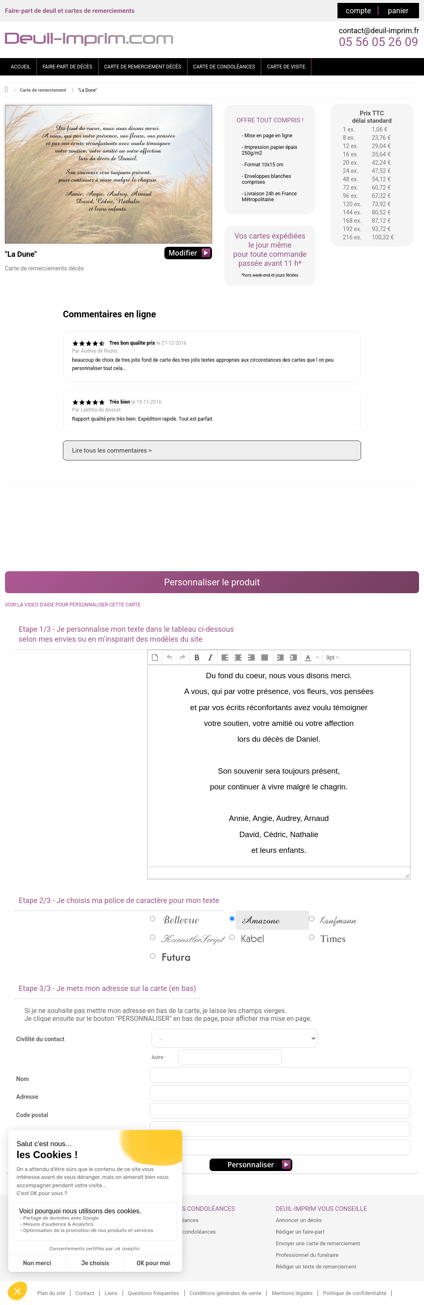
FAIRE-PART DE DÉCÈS (67, 67)
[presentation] (155, 657)
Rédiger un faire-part (300, 1232)
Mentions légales (292, 1293)
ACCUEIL (21, 67)
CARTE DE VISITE (286, 67)
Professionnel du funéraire (307, 1255)
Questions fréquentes (153, 1293)
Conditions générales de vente (226, 1293)
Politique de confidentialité (354, 1293)
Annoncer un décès (299, 1220)
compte (358, 10)
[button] (155, 657)
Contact (84, 1293)
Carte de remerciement (43, 90)
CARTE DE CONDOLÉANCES (224, 67)
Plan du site (51, 1293)
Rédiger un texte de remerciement (316, 1267)
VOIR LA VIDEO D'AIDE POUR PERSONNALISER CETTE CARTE (72, 605)
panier (398, 10)
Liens (111, 1293)
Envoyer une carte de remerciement (318, 1243)
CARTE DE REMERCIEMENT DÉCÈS (142, 67)
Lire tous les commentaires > (112, 450)
